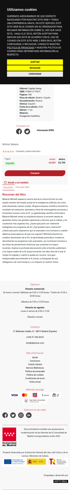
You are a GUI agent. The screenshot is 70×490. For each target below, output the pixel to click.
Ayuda (35, 357)
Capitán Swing (34, 88)
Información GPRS (45, 130)
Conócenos (35, 361)
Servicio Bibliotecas (35, 368)
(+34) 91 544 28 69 (35, 337)
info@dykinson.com (35, 343)
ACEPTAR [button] (35, 62)
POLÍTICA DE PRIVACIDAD (20, 47)
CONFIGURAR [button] (35, 74)
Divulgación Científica (29, 116)
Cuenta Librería (35, 364)
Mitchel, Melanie (10, 144)
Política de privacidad (35, 371)
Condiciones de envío (35, 378)
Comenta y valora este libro (28, 151)
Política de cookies (35, 375)
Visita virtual (35, 382)
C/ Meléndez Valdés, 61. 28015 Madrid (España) (35, 331)
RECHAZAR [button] (35, 68)
